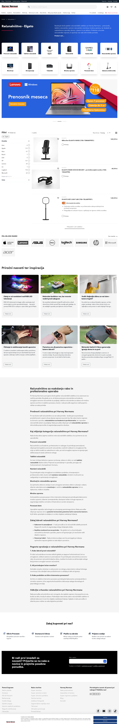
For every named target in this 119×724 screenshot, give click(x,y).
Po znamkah (93, 13)
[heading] (16, 141)
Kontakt (115, 1)
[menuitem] (4, 13)
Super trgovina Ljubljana (68, 696)
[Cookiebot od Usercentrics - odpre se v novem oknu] (10, 721)
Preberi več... (59, 36)
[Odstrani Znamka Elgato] (3, 136)
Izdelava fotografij (37, 701)
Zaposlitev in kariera (67, 693)
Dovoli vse (105, 708)
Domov (3, 19)
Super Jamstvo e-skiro (39, 693)
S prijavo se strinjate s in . (87, 666)
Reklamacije (6, 698)
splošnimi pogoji (87, 666)
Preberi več (8, 314)
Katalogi (110, 1)
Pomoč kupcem (7, 688)
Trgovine (104, 1)
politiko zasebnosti (99, 666)
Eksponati (24, 1)
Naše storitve (36, 688)
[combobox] (63, 7)
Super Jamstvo (36, 690)
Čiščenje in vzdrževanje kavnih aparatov (20, 347)
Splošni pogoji (7, 704)
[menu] (59, 13)
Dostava (5, 693)
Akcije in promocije (112, 13)
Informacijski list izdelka (73, 203)
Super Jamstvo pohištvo (39, 696)
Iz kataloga (101, 13)
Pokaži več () (6, 176)
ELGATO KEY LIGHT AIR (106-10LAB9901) (77, 199)
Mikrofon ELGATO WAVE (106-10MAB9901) (78, 140)
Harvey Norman (66, 688)
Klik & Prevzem (7, 696)
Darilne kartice (16, 1)
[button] (107, 7)
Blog (3, 1)
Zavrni (105, 715)
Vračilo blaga (6, 701)
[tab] (16, 156)
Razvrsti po (96, 133)
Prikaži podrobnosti (68, 721)
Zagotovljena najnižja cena (40, 704)
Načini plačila (6, 690)
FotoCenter (8, 1)
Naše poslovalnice (66, 690)
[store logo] (10, 6)
